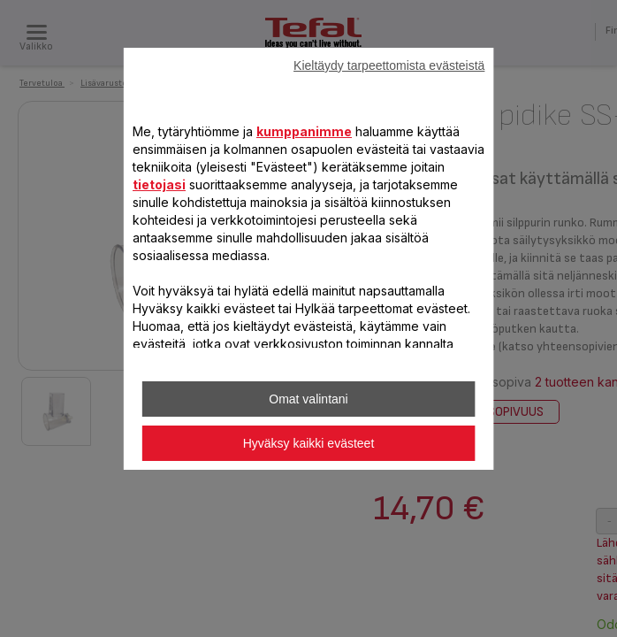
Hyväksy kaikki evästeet (309, 443)
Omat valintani (308, 399)
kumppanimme (304, 131)
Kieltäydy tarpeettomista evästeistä (388, 65)
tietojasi (159, 184)
